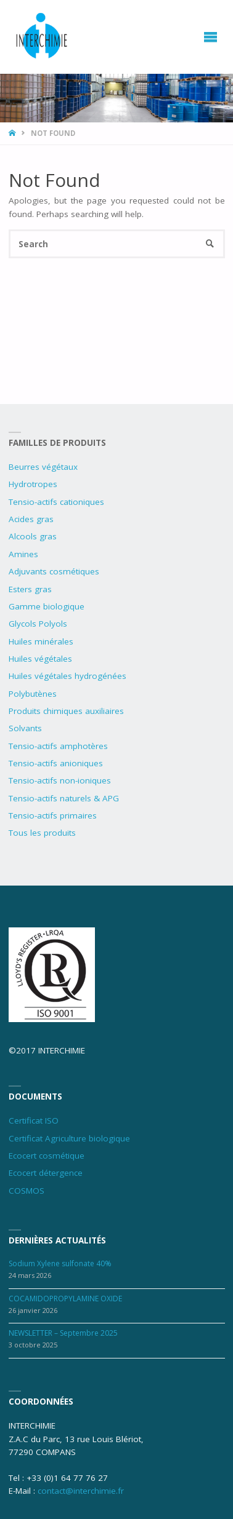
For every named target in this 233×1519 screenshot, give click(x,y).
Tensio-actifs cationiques (56, 501)
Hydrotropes (33, 484)
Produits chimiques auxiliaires (66, 710)
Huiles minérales (41, 641)
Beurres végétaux (43, 466)
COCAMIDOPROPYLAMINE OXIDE (65, 1298)
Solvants (25, 728)
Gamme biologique (46, 606)
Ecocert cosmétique (46, 1155)
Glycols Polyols (38, 623)
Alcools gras (33, 536)
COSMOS (26, 1190)
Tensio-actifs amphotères (58, 746)
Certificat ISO (34, 1120)
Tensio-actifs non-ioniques (60, 780)
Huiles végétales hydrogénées (67, 675)
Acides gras (31, 519)
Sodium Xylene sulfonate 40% (60, 1263)
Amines (23, 554)
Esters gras (30, 589)
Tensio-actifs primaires (53, 815)
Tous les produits (42, 832)
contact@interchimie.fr (81, 1490)
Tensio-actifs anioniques (56, 763)
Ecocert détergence (46, 1172)
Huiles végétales (40, 658)
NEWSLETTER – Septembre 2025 (63, 1333)
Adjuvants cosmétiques (54, 571)
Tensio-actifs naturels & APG (64, 798)
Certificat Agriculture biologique (69, 1138)
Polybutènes (33, 693)
